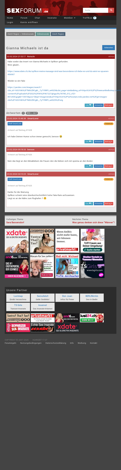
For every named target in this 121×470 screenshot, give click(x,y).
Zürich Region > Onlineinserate (20, 34)
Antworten (108, 47)
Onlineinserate (43, 34)
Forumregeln (10, 343)
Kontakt (93, 343)
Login (10, 22)
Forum (24, 17)
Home (10, 17)
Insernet (42, 305)
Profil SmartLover (14, 124)
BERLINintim (92, 296)
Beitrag (108, 105)
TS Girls (18, 305)
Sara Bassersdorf (15, 222)
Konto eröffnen (29, 22)
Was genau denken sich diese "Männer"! (93, 222)
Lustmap (18, 296)
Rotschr (31, 56)
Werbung (82, 343)
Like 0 (88, 141)
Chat (37, 17)
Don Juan (67, 296)
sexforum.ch (28, 10)
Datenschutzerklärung (56, 343)
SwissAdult (42, 296)
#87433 (111, 118)
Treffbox (89, 17)
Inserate (52, 17)
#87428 (111, 150)
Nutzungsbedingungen (31, 343)
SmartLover (33, 118)
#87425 (111, 57)
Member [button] (69, 17)
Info (72, 343)
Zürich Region (58, 34)
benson (30, 149)
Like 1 (89, 105)
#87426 (111, 174)
